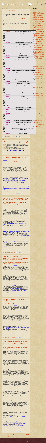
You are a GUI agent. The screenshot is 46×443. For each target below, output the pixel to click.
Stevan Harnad (8, 46)
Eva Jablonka (8, 124)
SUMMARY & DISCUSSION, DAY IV (38, 86)
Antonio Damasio (8, 33)
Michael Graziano (8, 57)
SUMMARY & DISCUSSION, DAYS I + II (38, 88)
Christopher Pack (8, 92)
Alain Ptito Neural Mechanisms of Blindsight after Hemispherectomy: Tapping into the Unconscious (15, 343)
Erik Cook (8, 85)
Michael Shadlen (8, 81)
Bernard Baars (8, 70)
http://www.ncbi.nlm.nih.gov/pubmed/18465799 (17, 288)
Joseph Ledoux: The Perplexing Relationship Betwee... (37, 120)
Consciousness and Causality (13, 160)
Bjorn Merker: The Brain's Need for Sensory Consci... (38, 78)
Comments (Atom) (7, 436)
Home (13, 434)
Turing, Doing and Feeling (36, 126)
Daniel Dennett (8, 31)
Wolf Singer (8, 83)
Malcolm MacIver (8, 120)
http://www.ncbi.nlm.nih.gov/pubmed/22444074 (9, 285)
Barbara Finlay (8, 94)
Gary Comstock (8, 96)
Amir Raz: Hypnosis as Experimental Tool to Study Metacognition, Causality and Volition (15, 198)
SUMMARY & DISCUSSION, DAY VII (38, 51)
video (15, 161)
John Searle (8, 133)
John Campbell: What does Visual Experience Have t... (37, 97)
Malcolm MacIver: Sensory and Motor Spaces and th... (38, 33)
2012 (33, 10)
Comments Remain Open (10, 11)
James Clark (8, 55)
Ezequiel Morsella (8, 72)
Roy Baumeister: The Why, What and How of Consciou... (38, 80)
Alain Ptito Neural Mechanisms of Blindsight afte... (37, 24)
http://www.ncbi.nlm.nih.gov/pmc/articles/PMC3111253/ (13, 425)
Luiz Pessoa (8, 111)
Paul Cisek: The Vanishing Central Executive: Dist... (37, 76)
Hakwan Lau (8, 109)
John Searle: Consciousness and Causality (14, 157)
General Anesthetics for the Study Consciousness (17, 303)
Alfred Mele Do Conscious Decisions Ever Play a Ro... (38, 47)
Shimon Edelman (8, 66)
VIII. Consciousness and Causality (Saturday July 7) (37, 37)
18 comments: (13, 337)
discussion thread (18, 149)
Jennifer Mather (8, 122)
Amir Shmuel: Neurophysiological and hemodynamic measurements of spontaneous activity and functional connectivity (15, 258)
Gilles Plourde (8, 131)
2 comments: (13, 136)
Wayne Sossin (8, 68)
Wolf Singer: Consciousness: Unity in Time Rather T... (38, 72)
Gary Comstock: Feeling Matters (37, 58)
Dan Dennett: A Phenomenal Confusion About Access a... (38, 124)
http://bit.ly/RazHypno (7, 246)
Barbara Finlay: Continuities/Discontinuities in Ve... (38, 61)
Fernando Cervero (8, 40)
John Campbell (8, 59)
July (34, 11)
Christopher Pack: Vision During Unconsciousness (37, 63)
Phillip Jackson (8, 42)
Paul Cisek (8, 79)
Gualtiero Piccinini (8, 118)
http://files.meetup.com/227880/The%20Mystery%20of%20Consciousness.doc (15, 178)
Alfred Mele (8, 107)
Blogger (27, 441)
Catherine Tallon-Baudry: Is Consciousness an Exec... (37, 113)
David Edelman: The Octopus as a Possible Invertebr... (37, 111)
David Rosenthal (8, 98)
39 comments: (13, 252)
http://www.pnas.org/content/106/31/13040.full (18, 290)
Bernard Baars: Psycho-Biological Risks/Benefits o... (37, 84)
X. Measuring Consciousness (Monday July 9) (15, 142)
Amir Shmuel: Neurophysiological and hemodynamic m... (38, 20)
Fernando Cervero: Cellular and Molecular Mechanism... (37, 117)
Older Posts (28, 434)
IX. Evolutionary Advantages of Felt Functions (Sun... (38, 28)
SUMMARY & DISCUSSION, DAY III (38, 87)
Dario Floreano (8, 53)
